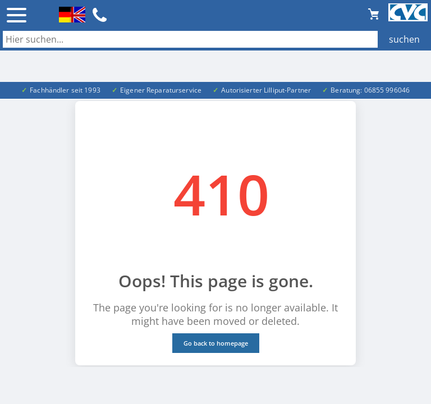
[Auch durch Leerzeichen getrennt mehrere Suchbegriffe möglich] (215, 39)
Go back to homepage (216, 343)
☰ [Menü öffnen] (16, 15)
